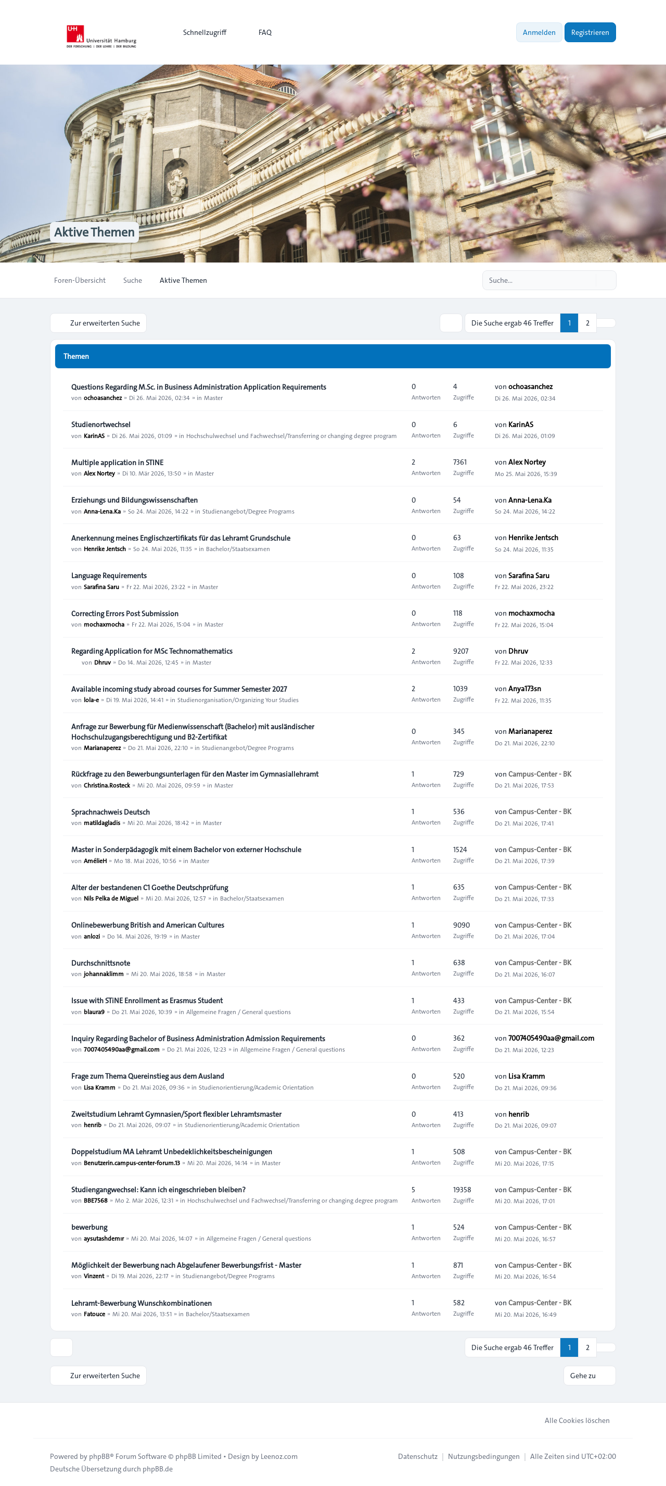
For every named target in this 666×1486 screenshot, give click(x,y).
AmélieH (95, 860)
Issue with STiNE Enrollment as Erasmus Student (147, 1000)
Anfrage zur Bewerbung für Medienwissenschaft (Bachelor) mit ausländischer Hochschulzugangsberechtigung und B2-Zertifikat (192, 731)
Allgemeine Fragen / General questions (238, 1011)
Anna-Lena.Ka (102, 510)
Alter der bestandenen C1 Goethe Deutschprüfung (149, 887)
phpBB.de (158, 1468)
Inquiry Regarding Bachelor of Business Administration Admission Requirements (198, 1038)
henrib (92, 1124)
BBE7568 (96, 1200)
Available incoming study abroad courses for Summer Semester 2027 (179, 689)
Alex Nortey (99, 473)
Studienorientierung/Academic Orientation (256, 1086)
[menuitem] (200, 32)
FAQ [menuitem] (258, 32)
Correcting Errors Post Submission (124, 613)
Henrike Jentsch (105, 548)
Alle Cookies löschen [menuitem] (570, 1420)
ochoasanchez (103, 397)
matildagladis (102, 822)
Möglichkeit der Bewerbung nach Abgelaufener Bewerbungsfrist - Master (186, 1265)
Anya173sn (524, 688)
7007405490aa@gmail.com (122, 1049)
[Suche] (587, 280)
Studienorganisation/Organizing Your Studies (238, 699)
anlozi (92, 935)
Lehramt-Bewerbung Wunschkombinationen (141, 1303)
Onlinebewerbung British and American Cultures (147, 925)
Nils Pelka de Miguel (111, 898)
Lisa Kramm (100, 1086)
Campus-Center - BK (539, 774)
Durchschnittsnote (100, 963)
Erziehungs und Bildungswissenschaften (134, 500)
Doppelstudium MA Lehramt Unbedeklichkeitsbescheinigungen (171, 1151)
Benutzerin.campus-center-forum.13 (132, 1162)
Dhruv (102, 661)
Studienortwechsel (101, 424)
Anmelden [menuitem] (539, 32)
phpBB (99, 1456)
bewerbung (89, 1227)
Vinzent (94, 1275)
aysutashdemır (104, 1238)
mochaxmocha (104, 624)
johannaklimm (104, 973)
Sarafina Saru (101, 586)
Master (213, 397)
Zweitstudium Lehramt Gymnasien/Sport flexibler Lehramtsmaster (176, 1114)
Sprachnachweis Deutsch (110, 812)
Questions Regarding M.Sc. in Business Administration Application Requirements (198, 387)
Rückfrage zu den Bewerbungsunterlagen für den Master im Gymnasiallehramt (194, 774)
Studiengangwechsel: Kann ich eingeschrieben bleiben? (158, 1189)
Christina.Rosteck (107, 784)
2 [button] (588, 323)
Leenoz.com (279, 1456)
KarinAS (94, 435)
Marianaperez (102, 747)
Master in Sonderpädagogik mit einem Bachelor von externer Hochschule (186, 849)
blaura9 (94, 1011)
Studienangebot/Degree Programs (248, 510)
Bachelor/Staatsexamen (238, 548)
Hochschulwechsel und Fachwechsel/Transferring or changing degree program (291, 435)
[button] (606, 323)
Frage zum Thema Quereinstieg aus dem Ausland (147, 1076)
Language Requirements (109, 575)
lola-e (91, 699)
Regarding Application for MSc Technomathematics (152, 651)
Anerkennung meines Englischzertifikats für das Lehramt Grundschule (180, 538)
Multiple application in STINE (117, 462)
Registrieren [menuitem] (590, 32)
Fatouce (94, 1313)
